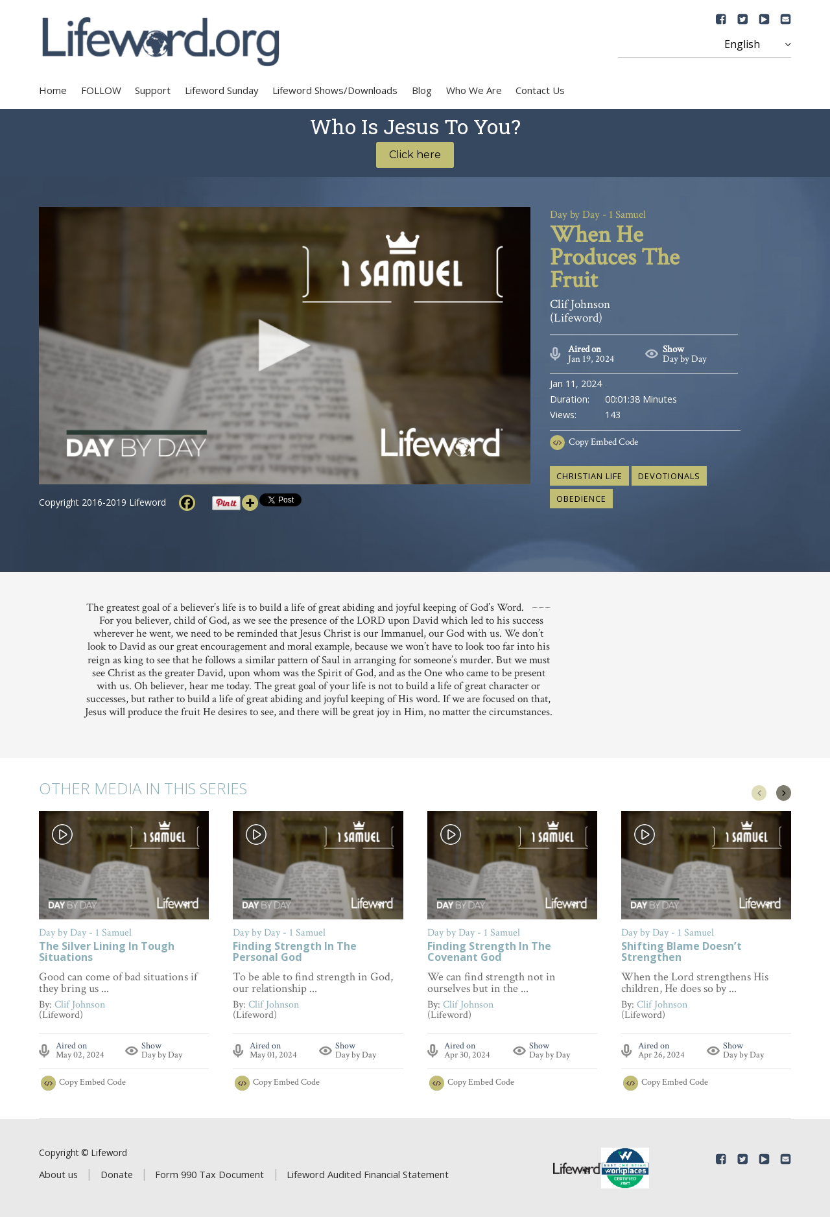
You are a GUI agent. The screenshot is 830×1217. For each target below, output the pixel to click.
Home (53, 90)
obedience (581, 498)
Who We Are (474, 90)
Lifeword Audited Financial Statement (368, 1174)
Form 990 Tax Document (209, 1174)
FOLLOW (101, 90)
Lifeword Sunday (222, 90)
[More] (250, 503)
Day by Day (685, 359)
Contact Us (540, 90)
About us (58, 1174)
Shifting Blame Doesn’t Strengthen (681, 952)
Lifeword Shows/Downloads (334, 90)
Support (153, 90)
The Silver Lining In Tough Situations (106, 952)
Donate (117, 1174)
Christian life (589, 476)
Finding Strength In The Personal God (295, 952)
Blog (422, 90)
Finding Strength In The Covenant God (489, 952)
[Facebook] (187, 503)
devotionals (669, 476)
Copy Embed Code (603, 442)
